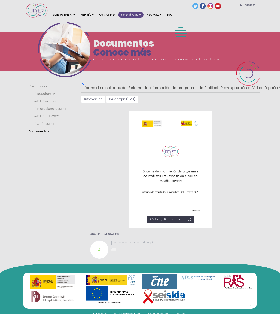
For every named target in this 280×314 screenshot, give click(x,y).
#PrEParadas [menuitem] (45, 101)
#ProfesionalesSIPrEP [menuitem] (51, 108)
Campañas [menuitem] (38, 86)
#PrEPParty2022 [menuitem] (47, 116)
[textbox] (181, 243)
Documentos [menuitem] (39, 131)
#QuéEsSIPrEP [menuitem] (45, 123)
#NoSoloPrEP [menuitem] (44, 93)
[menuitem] (64, 15)
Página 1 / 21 (158, 219)
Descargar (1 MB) (122, 99)
